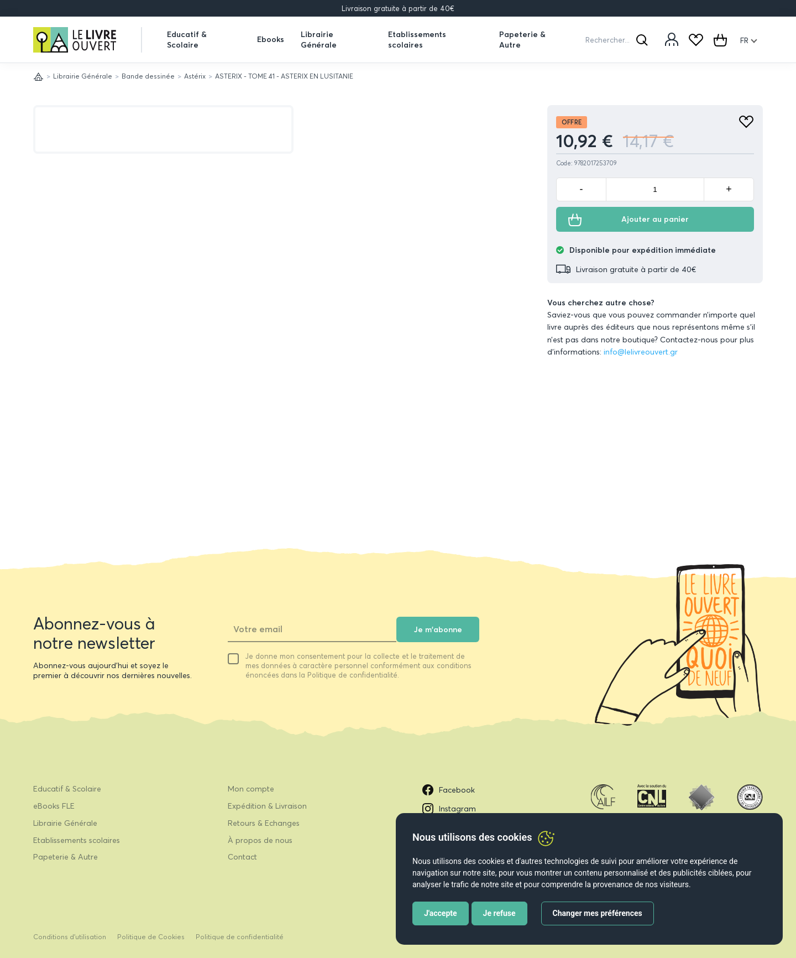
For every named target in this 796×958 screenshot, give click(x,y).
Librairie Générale (319, 39)
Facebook (448, 789)
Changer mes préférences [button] (597, 913)
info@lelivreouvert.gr (641, 352)
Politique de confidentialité (240, 937)
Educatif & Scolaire (187, 39)
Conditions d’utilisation (69, 937)
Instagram (449, 808)
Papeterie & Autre (522, 39)
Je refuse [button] (499, 913)
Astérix (195, 76)
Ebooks (270, 39)
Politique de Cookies (151, 937)
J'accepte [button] (440, 913)
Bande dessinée (148, 76)
